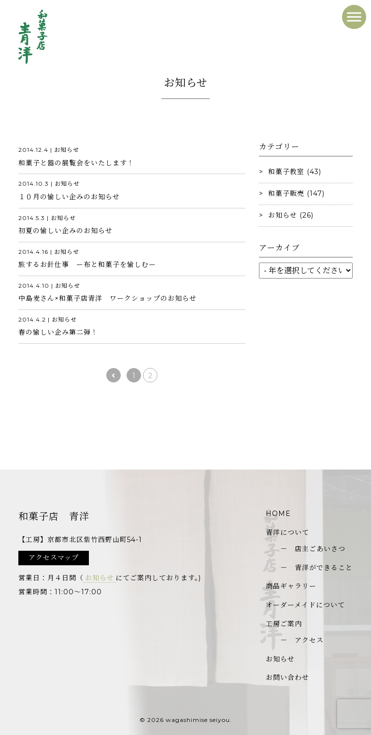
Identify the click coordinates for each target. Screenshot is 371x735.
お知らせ (282, 215)
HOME (278, 513)
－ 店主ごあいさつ (312, 548)
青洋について (287, 532)
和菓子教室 (286, 171)
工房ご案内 (284, 623)
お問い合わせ (287, 677)
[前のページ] (113, 375)
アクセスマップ (54, 557)
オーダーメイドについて (305, 605)
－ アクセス (302, 640)
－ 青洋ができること (316, 567)
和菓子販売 (286, 193)
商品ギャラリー (291, 586)
